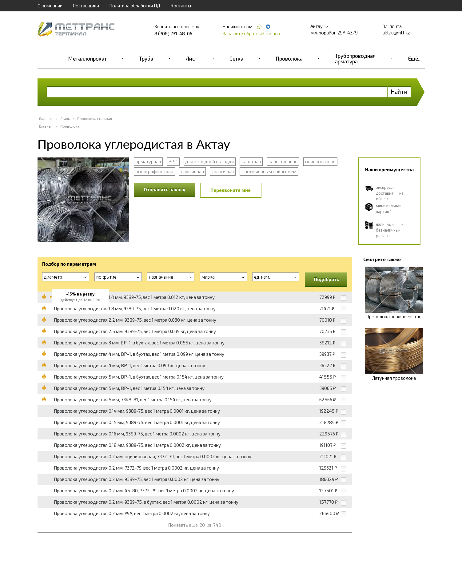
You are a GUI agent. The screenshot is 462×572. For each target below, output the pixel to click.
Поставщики (86, 5)
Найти (399, 91)
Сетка (236, 58)
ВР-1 (173, 161)
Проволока (289, 58)
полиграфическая (154, 171)
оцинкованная (320, 161)
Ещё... (415, 58)
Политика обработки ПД (134, 5)
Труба (146, 58)
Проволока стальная (94, 119)
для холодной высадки (209, 161)
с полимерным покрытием (269, 171)
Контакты (180, 5)
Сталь (65, 119)
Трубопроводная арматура (355, 58)
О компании (50, 5)
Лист (191, 58)
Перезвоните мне (230, 190)
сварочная (223, 171)
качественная (283, 161)
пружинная (192, 171)
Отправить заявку (164, 189)
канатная (251, 161)
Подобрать (326, 279)
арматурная (148, 161)
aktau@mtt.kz (396, 32)
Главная (46, 119)
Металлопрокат (87, 58)
